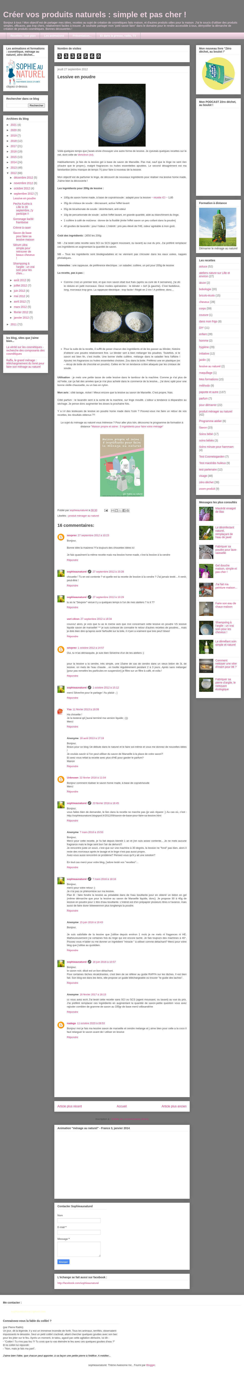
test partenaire (208, 469)
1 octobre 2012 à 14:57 (91, 647)
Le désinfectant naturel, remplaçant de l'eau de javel (224, 532)
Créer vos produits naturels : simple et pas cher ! (94, 14)
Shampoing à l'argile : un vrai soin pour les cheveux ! (224, 627)
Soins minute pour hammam (216, 446)
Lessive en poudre (24, 198)
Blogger (150, 1365)
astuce (203, 266)
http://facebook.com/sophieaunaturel (78, 1283)
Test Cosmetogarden (212, 456)
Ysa (69, 709)
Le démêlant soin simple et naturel (226, 643)
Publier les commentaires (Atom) (130, 1119)
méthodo (204, 385)
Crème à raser (22, 227)
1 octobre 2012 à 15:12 (105, 687)
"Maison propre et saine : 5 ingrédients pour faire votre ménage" (127, 426)
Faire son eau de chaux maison (225, 605)
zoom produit (207, 488)
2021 (14, 124)
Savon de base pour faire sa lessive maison (23, 236)
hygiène (204, 347)
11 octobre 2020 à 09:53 (91, 1023)
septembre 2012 (24, 193)
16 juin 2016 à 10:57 (104, 961)
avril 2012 (20, 301)
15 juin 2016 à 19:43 (91, 922)
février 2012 (21, 312)
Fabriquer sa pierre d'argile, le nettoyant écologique (225, 684)
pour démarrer (208, 405)
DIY (201, 327)
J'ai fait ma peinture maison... (226, 586)
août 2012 (20, 280)
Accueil (122, 1106)
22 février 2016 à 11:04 (93, 777)
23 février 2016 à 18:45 (105, 803)
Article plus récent (69, 1106)
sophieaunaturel (77, 571)
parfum (203, 398)
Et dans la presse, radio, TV (118, 35)
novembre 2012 (24, 183)
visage (203, 475)
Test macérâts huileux (212, 463)
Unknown (73, 777)
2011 (14, 324)
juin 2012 (20, 290)
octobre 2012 (22, 188)
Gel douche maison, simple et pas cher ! (226, 569)
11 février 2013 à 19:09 (86, 709)
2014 (14, 162)
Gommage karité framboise (23, 220)
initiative (204, 353)
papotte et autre (208, 392)
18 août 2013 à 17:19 (92, 738)
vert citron (73, 618)
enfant (203, 334)
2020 (14, 130)
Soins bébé (206, 434)
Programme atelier (210, 421)
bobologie (205, 289)
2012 (14, 173)
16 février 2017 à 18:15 (93, 994)
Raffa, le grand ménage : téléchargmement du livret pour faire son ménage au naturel (25, 363)
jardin (202, 359)
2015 (14, 157)
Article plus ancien (174, 1106)
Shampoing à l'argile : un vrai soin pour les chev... (24, 268)
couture (203, 314)
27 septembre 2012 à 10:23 (93, 535)
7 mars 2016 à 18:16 (104, 879)
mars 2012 (21, 306)
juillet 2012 (21, 285)
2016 (14, 151)
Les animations (54, 35)
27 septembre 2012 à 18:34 (96, 618)
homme (203, 340)
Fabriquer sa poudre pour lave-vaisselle (226, 550)
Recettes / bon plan (23, 35)
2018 (14, 140)
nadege (71, 1023)
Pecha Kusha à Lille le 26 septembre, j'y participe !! (23, 208)
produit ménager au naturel (83, 515)
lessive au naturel (210, 366)
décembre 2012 (24, 177)
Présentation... (82, 35)
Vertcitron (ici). (86, 154)
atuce (202, 282)
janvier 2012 (22, 317)
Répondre (72, 560)
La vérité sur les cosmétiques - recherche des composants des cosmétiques (25, 350)
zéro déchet (206, 482)
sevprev (72, 535)
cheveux (204, 302)
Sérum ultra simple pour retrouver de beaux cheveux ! (24, 251)
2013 (14, 167)
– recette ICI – (160, 197)
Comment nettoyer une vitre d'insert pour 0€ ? (226, 664)
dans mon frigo (208, 321)
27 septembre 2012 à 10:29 (108, 597)
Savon (203, 427)
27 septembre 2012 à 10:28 (108, 571)
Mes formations (208, 379)
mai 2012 (20, 296)
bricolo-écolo (207, 295)
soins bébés (206, 440)
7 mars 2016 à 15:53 (91, 832)
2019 (14, 135)
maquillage (206, 372)
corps (202, 308)
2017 (14, 146)
